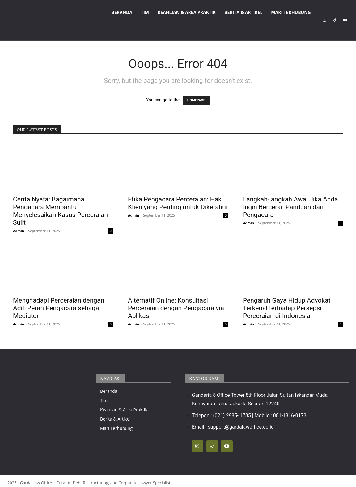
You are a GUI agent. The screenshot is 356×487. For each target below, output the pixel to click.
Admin (18, 230)
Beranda (122, 12)
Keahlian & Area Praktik (187, 12)
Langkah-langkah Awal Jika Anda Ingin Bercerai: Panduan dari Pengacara (290, 207)
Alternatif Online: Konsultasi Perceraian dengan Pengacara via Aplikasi (176, 308)
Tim (145, 12)
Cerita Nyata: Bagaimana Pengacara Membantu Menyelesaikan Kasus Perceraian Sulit (60, 211)
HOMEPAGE (196, 100)
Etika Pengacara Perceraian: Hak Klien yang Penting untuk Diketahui (177, 203)
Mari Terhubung (291, 12)
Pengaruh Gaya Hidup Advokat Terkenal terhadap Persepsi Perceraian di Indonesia (287, 308)
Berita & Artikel (243, 12)
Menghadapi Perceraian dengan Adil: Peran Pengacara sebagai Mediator (58, 308)
